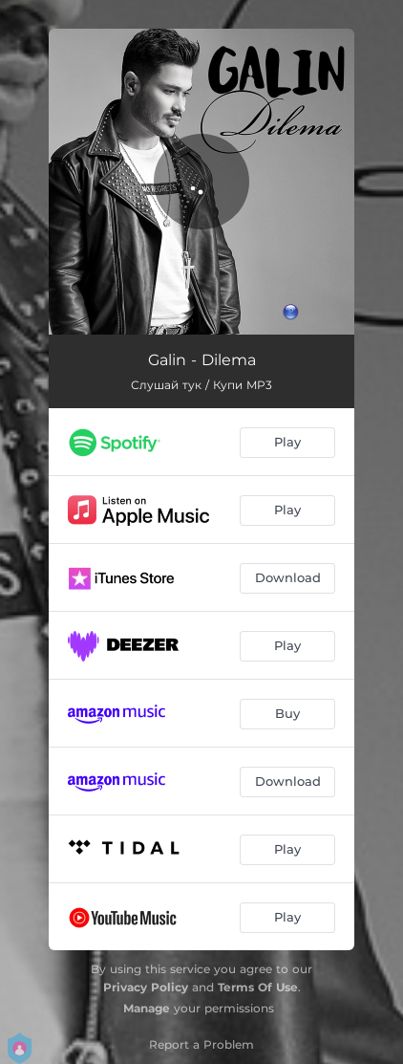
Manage (146, 1008)
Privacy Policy (145, 987)
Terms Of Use (258, 987)
